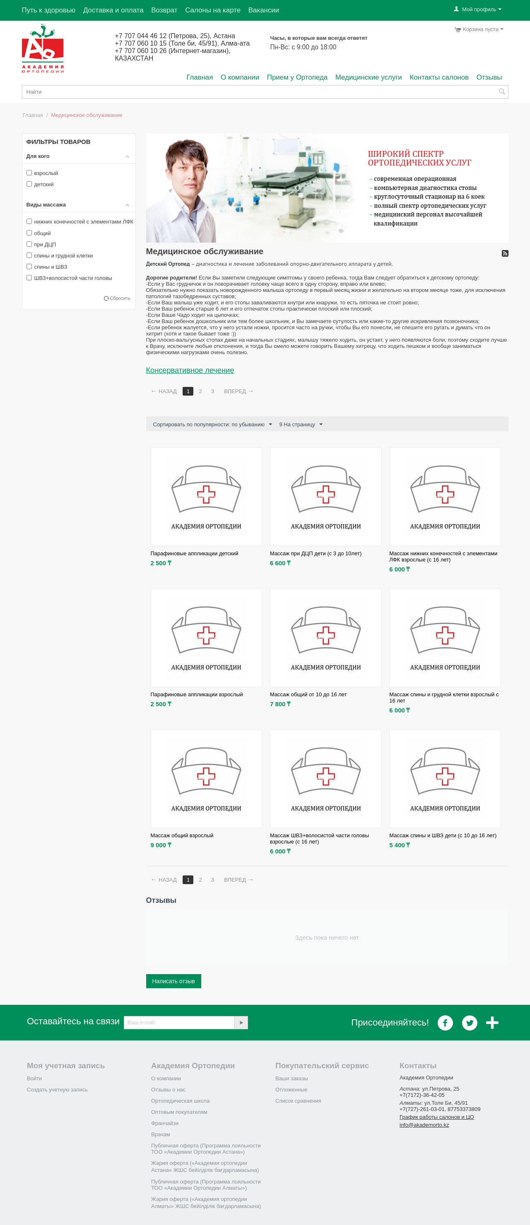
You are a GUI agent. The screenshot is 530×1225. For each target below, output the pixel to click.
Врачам (160, 1134)
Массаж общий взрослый (182, 835)
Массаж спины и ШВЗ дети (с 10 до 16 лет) (442, 835)
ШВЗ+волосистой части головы (69, 278)
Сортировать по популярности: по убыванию (212, 424)
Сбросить (120, 298)
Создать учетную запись (57, 1089)
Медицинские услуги (368, 77)
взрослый (42, 173)
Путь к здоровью (49, 10)
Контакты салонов (439, 77)
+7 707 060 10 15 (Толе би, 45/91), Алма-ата (182, 43)
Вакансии (263, 10)
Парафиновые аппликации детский (194, 553)
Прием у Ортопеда (297, 77)
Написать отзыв (173, 981)
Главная (199, 77)
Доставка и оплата (113, 10)
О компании (240, 77)
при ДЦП (41, 244)
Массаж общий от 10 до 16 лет (308, 694)
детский (40, 184)
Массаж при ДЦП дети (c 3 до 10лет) (315, 553)
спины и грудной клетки (59, 256)
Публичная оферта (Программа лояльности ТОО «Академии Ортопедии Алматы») (206, 1185)
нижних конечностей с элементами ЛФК (80, 222)
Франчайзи (164, 1123)
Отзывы (489, 77)
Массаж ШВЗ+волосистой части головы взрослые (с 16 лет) (319, 838)
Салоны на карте (213, 10)
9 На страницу (301, 424)
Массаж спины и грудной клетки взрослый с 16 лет (444, 697)
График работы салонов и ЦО (437, 1117)
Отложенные (291, 1089)
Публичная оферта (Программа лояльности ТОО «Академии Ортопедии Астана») (206, 1148)
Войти (34, 1078)
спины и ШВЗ (46, 267)
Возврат (164, 10)
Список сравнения (298, 1101)
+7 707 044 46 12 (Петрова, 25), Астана (175, 35)
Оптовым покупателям (179, 1112)
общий (38, 233)
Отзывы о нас (168, 1089)
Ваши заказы (291, 1078)
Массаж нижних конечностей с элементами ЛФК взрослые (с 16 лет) (443, 556)
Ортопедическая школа (180, 1101)
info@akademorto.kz (424, 1125)
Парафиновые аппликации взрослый (197, 694)
